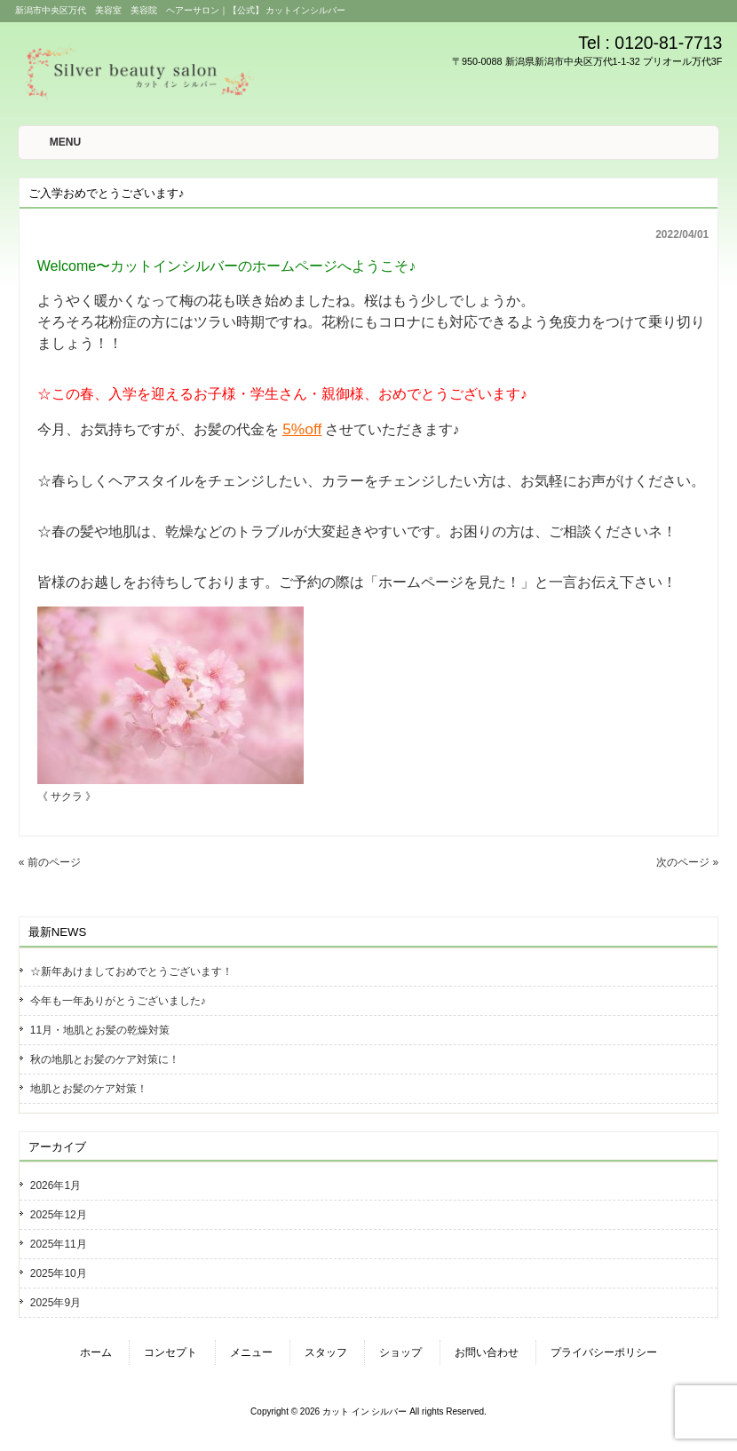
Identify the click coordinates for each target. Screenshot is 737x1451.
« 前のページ (50, 862)
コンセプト (170, 1352)
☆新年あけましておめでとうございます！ (131, 971)
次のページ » (687, 862)
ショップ (400, 1352)
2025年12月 (58, 1215)
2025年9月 (55, 1302)
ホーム (96, 1352)
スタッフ (326, 1352)
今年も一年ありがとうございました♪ (118, 1001)
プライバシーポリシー (604, 1352)
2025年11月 (58, 1244)
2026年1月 (55, 1185)
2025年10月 (58, 1273)
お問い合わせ (487, 1352)
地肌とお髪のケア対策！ (88, 1088)
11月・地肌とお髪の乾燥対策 (100, 1030)
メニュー (251, 1352)
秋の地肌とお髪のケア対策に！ (104, 1059)
